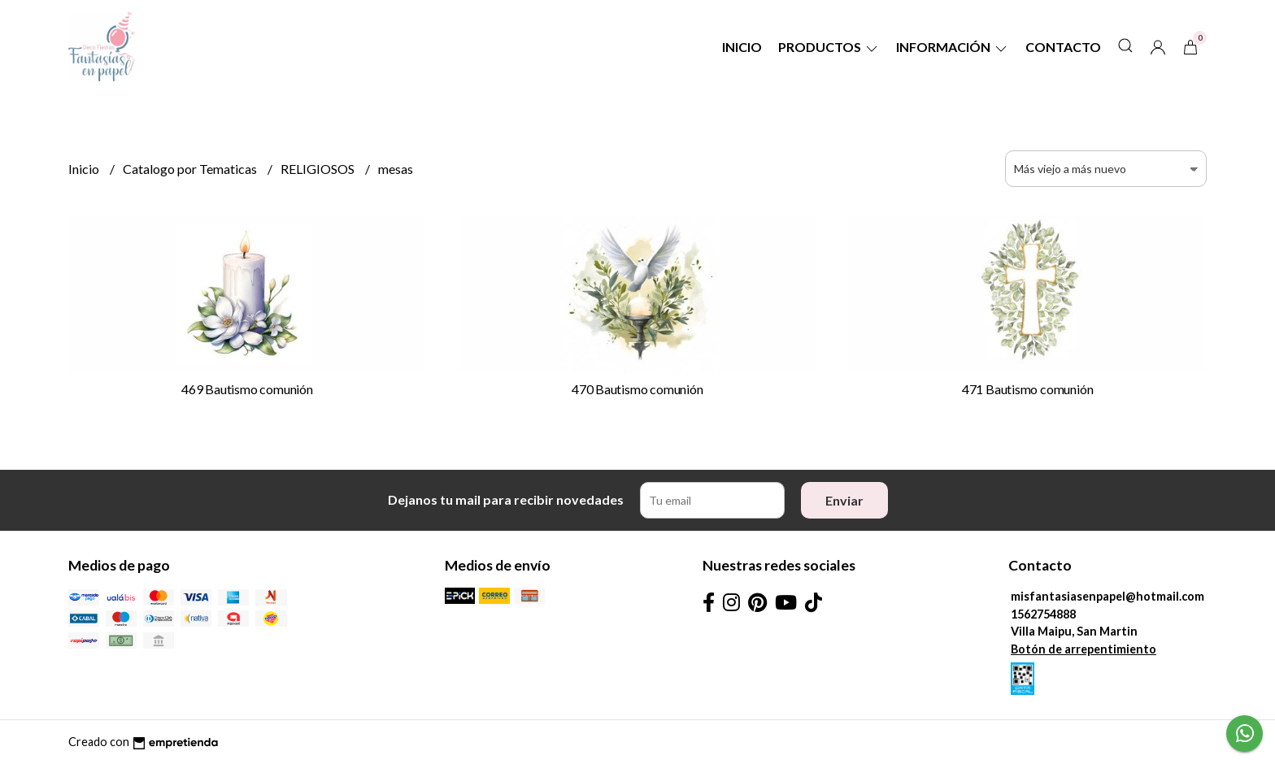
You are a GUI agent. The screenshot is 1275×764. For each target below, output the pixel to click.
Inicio (742, 46)
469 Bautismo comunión (247, 389)
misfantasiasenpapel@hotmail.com (1107, 596)
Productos (829, 46)
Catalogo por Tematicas (191, 168)
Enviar (844, 500)
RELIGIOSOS (319, 168)
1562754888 (1043, 614)
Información (952, 46)
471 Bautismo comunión (1028, 389)
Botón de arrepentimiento (1083, 649)
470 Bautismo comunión (637, 389)
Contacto (1063, 46)
